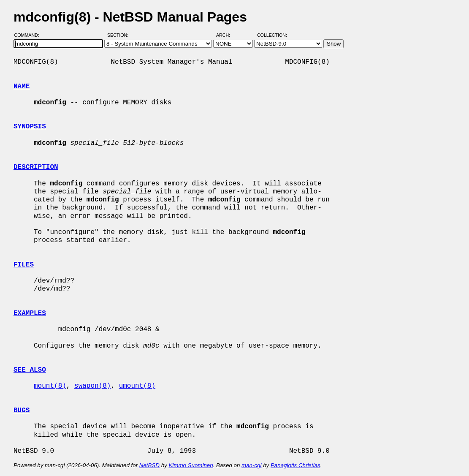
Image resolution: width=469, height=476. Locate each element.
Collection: (272, 35)
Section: (119, 35)
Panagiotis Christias (295, 465)
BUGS (22, 410)
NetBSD (149, 465)
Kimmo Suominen (190, 465)
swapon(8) (92, 386)
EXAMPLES (30, 313)
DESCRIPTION (36, 167)
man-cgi (251, 465)
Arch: (227, 35)
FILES (24, 264)
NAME (22, 86)
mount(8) (50, 386)
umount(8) (137, 386)
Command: (29, 35)
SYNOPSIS (30, 126)
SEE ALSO (30, 370)
